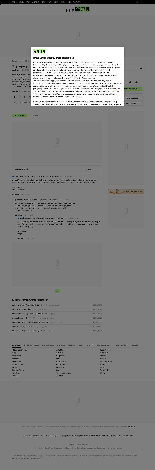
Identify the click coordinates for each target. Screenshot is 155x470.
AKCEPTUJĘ (113, 101)
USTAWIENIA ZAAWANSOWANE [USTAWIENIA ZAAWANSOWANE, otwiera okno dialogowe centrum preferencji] (49, 101)
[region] (77, 76)
